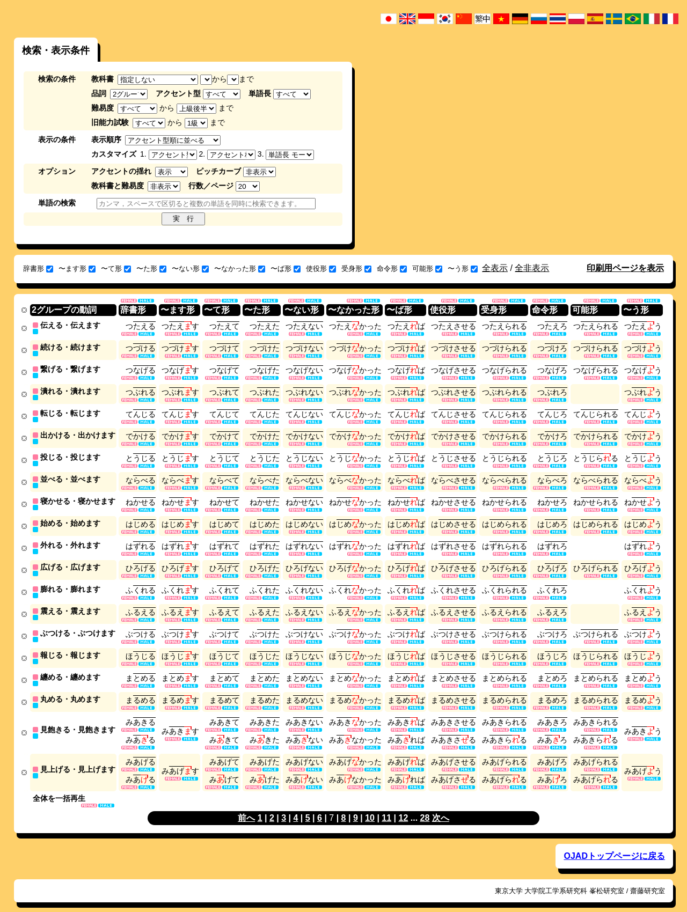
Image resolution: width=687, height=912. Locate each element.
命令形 (392, 268)
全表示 (495, 268)
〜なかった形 (239, 268)
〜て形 (116, 268)
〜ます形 (77, 268)
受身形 (356, 268)
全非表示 (532, 268)
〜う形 (463, 268)
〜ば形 (286, 268)
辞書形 (38, 268)
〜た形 (151, 268)
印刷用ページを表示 (625, 268)
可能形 (427, 268)
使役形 (321, 268)
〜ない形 (190, 268)
